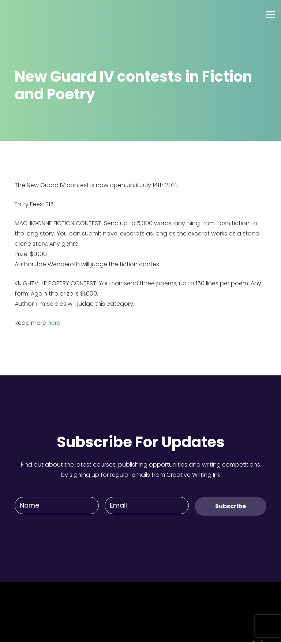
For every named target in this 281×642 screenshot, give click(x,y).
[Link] (32, 15)
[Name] (57, 505)
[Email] (147, 505)
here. (54, 323)
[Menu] (271, 14)
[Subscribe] (230, 506)
